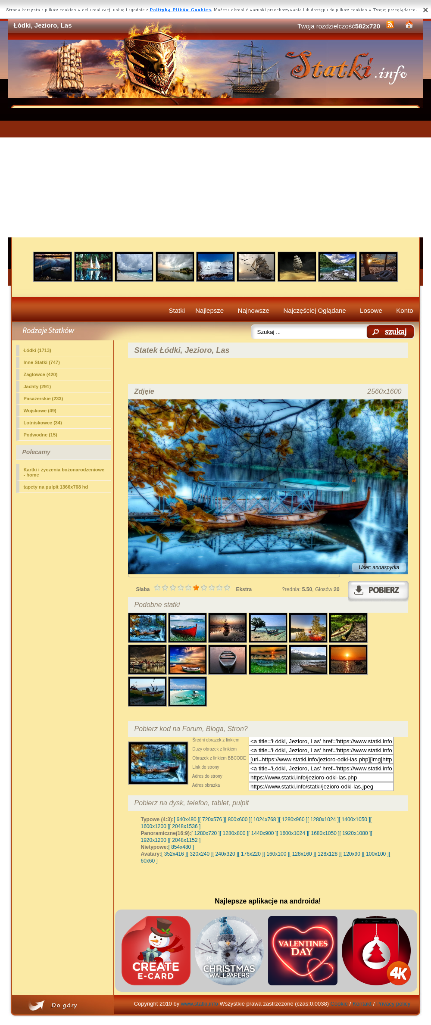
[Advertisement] (215, 172)
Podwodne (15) (40, 434)
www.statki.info (199, 1003)
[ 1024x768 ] (264, 819)
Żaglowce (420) (41, 374)
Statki (177, 310)
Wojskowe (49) (40, 410)
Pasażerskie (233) (43, 398)
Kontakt (362, 1003)
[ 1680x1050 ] (324, 833)
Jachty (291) (37, 386)
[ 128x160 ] (302, 854)
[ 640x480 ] (186, 819)
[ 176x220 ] (250, 854)
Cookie (339, 1003)
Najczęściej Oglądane (314, 310)
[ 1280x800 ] (234, 833)
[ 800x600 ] (237, 819)
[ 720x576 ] (212, 819)
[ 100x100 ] (376, 854)
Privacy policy (393, 1003)
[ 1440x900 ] (262, 833)
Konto (404, 310)
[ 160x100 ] (276, 854)
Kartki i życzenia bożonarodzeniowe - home (64, 472)
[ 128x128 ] (327, 854)
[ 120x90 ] (351, 854)
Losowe (371, 310)
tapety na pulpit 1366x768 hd (56, 486)
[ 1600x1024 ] (292, 833)
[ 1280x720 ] (205, 833)
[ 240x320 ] (225, 854)
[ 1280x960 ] (293, 819)
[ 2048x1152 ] (185, 840)
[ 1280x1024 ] (323, 819)
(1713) (37, 350)
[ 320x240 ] (199, 854)
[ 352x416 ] (174, 854)
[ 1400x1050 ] (354, 819)
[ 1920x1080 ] (355, 833)
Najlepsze (209, 310)
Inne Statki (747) (42, 362)
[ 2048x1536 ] (185, 826)
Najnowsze (253, 310)
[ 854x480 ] (181, 847)
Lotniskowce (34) (43, 422)
